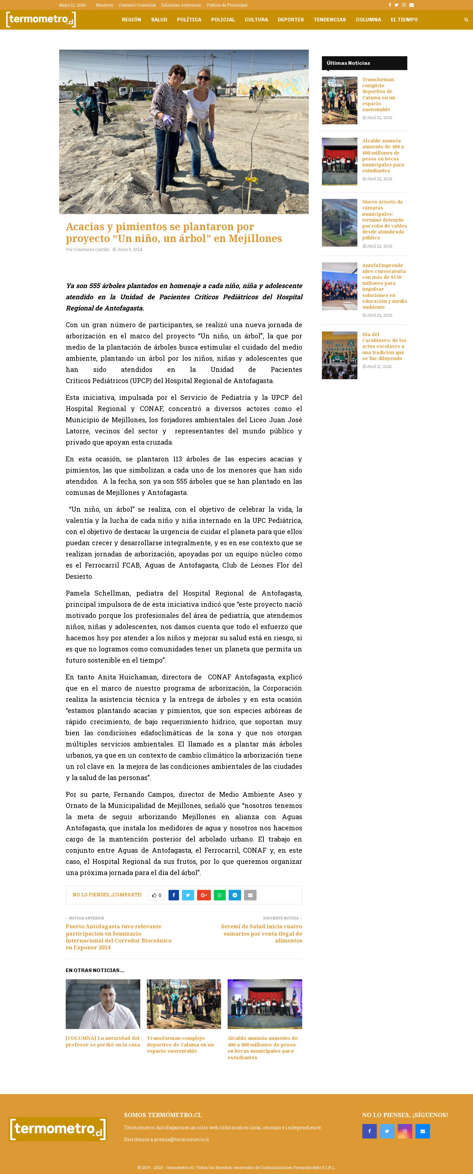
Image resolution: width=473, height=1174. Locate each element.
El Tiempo (404, 20)
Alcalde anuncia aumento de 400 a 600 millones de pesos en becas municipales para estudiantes (263, 1048)
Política (189, 20)
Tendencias (330, 20)
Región (131, 20)
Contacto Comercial (137, 5)
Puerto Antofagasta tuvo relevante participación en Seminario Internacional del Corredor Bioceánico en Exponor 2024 (118, 937)
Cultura (256, 20)
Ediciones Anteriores (181, 5)
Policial (223, 20)
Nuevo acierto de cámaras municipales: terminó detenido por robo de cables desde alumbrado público (384, 220)
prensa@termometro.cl (181, 1139)
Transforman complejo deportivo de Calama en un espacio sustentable (180, 1044)
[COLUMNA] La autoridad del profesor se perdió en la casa (103, 1041)
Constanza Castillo (91, 249)
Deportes (291, 20)
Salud (159, 20)
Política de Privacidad (227, 5)
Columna (368, 20)
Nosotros (104, 5)
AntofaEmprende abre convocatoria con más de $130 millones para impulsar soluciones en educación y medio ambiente (384, 286)
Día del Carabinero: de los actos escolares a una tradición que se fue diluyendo (384, 346)
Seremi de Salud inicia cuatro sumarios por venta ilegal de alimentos (261, 933)
